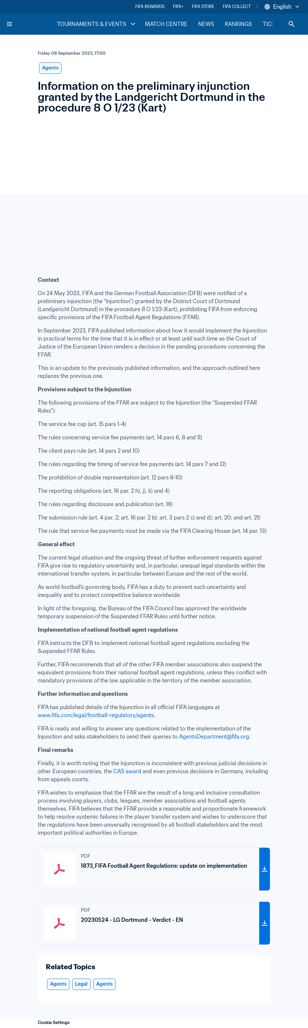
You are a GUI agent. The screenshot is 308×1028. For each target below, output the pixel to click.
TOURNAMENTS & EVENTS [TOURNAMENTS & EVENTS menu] (97, 24)
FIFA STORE (203, 6)
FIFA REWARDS (149, 6)
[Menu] (9, 24)
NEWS (206, 24)
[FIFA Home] (31, 24)
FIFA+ (178, 6)
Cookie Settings (54, 1022)
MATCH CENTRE (166, 24)
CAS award (127, 771)
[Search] (292, 24)
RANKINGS (238, 24)
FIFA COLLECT (237, 6)
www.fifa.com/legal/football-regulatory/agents (96, 715)
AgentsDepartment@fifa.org (214, 736)
